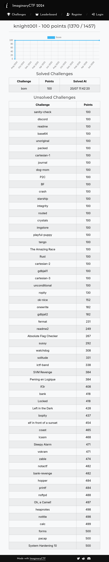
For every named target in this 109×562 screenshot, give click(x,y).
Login (97, 14)
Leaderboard (46, 14)
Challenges (16, 14)
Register (74, 14)
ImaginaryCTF (38, 558)
